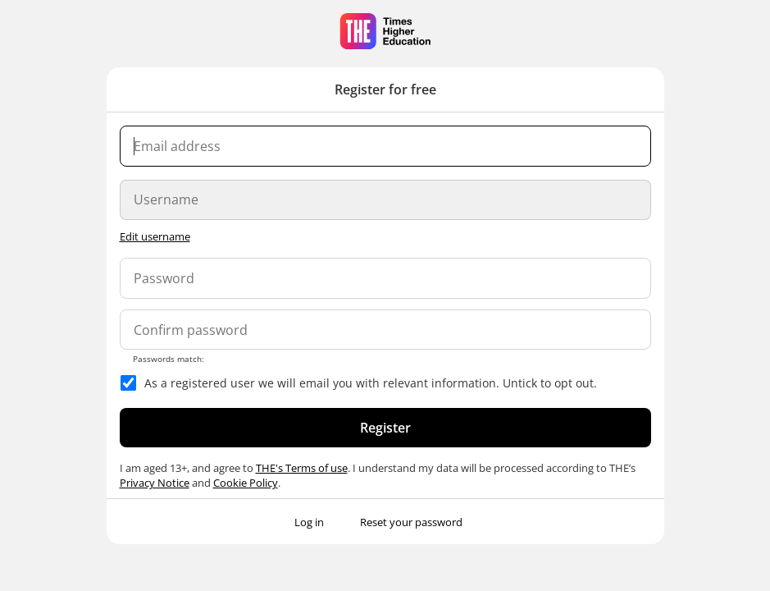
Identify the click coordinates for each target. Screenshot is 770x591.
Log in (309, 522)
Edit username (155, 236)
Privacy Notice (154, 482)
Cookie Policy (245, 482)
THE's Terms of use (302, 467)
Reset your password (411, 522)
